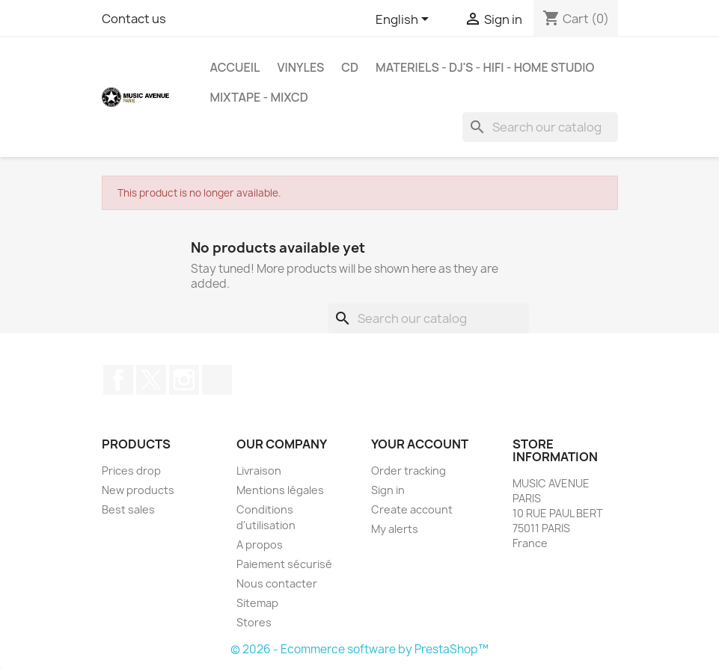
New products (138, 490)
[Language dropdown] (405, 20)
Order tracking (408, 470)
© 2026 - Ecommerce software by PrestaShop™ (359, 649)
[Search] (540, 127)
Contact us (134, 18)
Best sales (128, 509)
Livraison (258, 470)
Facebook (118, 380)
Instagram (184, 380)
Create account (412, 509)
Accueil (235, 67)
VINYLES (300, 67)
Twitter (151, 380)
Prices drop (131, 470)
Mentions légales (280, 490)
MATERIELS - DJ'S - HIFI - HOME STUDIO (485, 67)
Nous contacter (276, 583)
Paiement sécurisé (284, 564)
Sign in (388, 490)
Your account (419, 444)
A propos (259, 544)
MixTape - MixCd (259, 97)
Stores (254, 622)
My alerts (394, 529)
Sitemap (257, 603)
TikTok (217, 380)
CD (349, 67)
